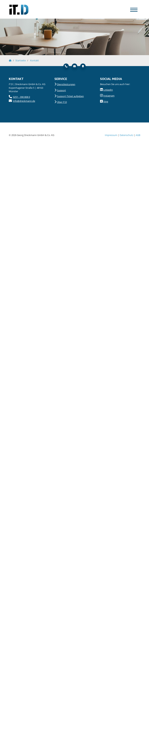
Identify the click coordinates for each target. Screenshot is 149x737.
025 (15, 97)
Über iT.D (62, 102)
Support (61, 90)
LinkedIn (108, 89)
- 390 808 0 (24, 97)
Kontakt (34, 60)
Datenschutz (126, 135)
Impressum (111, 135)
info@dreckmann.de (24, 101)
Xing (105, 101)
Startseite (20, 60)
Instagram (108, 95)
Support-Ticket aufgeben (70, 96)
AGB (138, 135)
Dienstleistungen (66, 84)
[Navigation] (133, 9)
